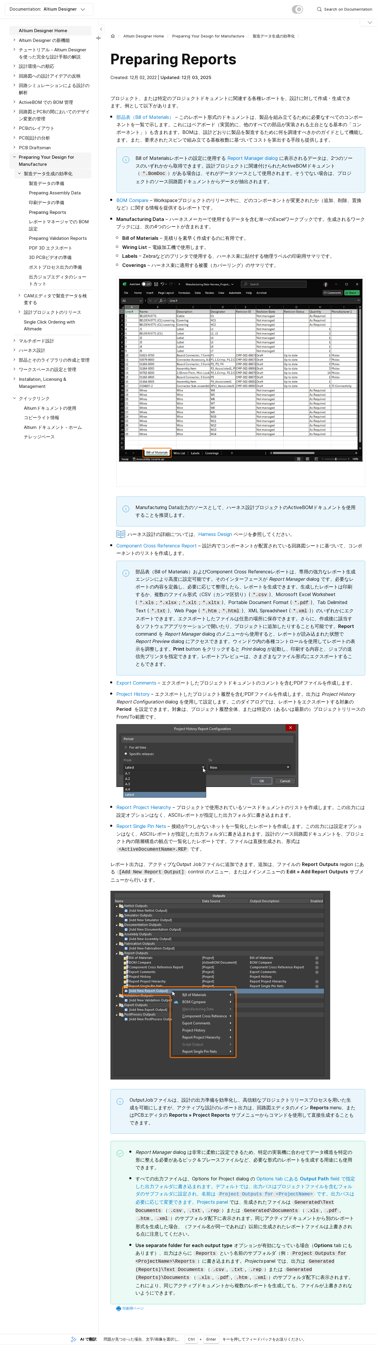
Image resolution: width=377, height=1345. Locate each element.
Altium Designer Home (43, 30)
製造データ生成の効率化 (48, 173)
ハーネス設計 (32, 350)
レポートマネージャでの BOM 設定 (59, 225)
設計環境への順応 (36, 66)
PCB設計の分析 (34, 138)
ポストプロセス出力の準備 (55, 267)
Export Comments (136, 683)
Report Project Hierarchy (143, 807)
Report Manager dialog (252, 158)
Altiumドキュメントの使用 (50, 408)
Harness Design (215, 534)
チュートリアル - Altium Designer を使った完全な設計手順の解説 (52, 53)
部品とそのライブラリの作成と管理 (54, 360)
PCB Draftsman (35, 147)
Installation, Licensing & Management (42, 382)
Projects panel (212, 1202)
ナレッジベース (39, 436)
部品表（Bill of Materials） (145, 117)
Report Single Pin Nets (141, 826)
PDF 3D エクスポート (50, 248)
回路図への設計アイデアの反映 (50, 76)
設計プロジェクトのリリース (52, 312)
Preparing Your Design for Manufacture (46, 160)
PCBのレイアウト (36, 128)
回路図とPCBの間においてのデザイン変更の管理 (54, 115)
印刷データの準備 (46, 202)
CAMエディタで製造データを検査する (55, 299)
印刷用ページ (133, 1308)
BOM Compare (132, 200)
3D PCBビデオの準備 (50, 257)
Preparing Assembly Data (55, 193)
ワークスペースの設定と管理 (47, 369)
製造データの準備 (46, 183)
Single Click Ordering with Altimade (49, 325)
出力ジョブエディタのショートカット (57, 280)
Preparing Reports (47, 212)
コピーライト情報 (41, 417)
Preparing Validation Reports (58, 238)
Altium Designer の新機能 (44, 40)
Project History (133, 694)
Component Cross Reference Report (156, 546)
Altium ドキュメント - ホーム (53, 427)
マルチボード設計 (36, 341)
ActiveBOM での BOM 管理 (46, 102)
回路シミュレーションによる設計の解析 (54, 89)
